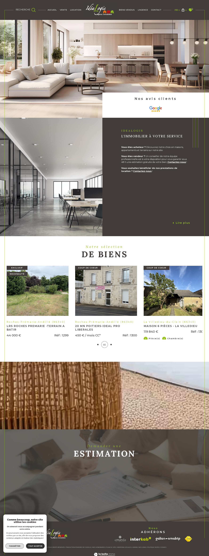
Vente (63, 10)
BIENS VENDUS (127, 10)
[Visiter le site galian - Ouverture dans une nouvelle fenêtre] (168, 550)
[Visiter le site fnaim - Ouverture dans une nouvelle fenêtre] (188, 550)
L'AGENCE (143, 10)
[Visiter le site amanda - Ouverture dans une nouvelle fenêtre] (120, 550)
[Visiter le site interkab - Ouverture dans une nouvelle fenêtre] (140, 550)
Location (75, 10)
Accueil (52, 10)
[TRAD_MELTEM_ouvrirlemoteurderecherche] (26, 10)
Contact (156, 10)
